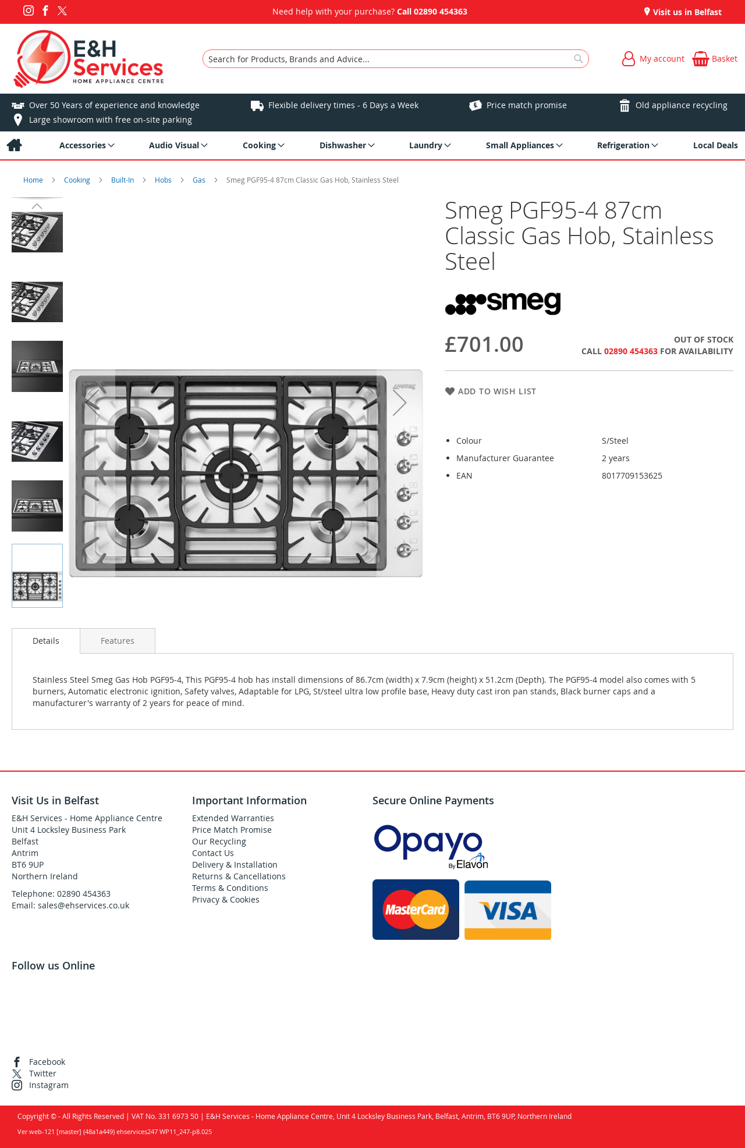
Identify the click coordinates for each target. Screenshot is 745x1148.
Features (117, 640)
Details (46, 640)
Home (34, 179)
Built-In (123, 179)
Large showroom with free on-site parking (110, 119)
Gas (200, 179)
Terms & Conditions (230, 887)
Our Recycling (219, 841)
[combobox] (396, 58)
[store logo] (89, 59)
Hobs (164, 179)
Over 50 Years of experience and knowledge (114, 104)
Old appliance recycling (682, 104)
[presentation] (46, 641)
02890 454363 (440, 11)
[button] (92, 402)
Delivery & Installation (235, 864)
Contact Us (213, 852)
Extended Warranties (233, 817)
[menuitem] (13, 145)
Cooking (78, 179)
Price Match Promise (232, 829)
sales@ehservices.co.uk (83, 905)
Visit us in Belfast (686, 11)
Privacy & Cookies (226, 899)
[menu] (372, 145)
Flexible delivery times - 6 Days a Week (343, 104)
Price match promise (527, 104)
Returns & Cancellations (239, 876)
